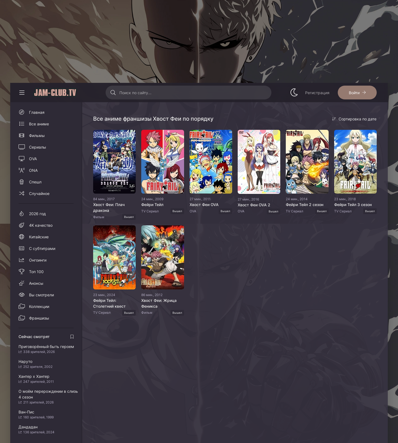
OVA (33, 158)
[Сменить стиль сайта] (294, 92)
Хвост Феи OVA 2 (254, 204)
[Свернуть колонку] (21, 92)
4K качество (41, 225)
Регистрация (317, 92)
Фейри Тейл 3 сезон (353, 204)
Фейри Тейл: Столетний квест (109, 303)
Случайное (39, 193)
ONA (33, 170)
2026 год (37, 213)
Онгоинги (37, 260)
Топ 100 (36, 271)
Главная (36, 112)
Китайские (39, 236)
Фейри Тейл (152, 204)
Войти (354, 92)
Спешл (35, 182)
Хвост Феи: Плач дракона (109, 207)
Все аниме (39, 124)
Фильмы (37, 135)
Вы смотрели (41, 294)
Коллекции (39, 306)
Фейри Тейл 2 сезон (304, 204)
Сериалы (37, 147)
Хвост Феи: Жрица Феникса (159, 303)
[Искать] (113, 92)
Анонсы (36, 283)
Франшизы (39, 318)
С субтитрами (42, 248)
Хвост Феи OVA (204, 204)
